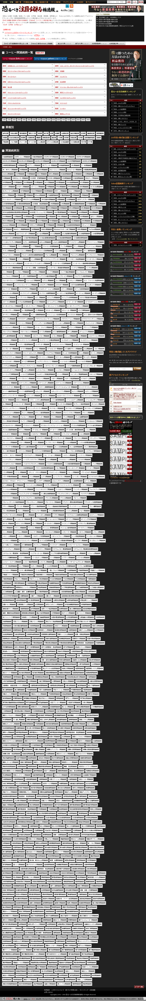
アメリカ (123, 362)
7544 (56, 103)
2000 (14, 120)
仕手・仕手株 (40, 39)
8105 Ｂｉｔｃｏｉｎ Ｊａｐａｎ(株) (125, 220)
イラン (37, 35)
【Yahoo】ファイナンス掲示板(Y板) (40, 20)
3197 (4, 92)
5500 (48, 120)
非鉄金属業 (116, 336)
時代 (133, 362)
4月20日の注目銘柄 (105, 24)
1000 (4, 120)
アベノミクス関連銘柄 (118, 294)
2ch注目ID (80, 2)
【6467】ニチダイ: (35, 999)
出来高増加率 (99, 43)
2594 (4, 76)
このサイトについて (57, 990)
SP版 (11, 2)
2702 (4, 82)
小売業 (115, 315)
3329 (56, 92)
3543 (56, 98)
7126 (4, 103)
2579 (56, 66)
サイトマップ (84, 990)
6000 (53, 120)
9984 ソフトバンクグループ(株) (124, 216)
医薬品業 (116, 340)
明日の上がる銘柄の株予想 (122, 409)
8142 (56, 108)
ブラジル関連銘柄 (118, 286)
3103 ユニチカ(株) (120, 103)
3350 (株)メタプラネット (122, 210)
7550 (4, 108)
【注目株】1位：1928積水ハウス (109, 17)
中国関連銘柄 (117, 290)
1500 (9, 120)
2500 (19, 120)
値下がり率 (81, 43)
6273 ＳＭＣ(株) (119, 164)
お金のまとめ (118, 406)
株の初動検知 (118, 411)
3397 (4, 98)
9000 (83, 120)
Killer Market (117, 402)
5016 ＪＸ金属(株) (120, 109)
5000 (43, 120)
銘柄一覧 (18, 2)
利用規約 (47, 990)
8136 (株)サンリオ (120, 207)
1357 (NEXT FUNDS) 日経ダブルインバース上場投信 (125, 158)
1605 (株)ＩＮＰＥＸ (121, 118)
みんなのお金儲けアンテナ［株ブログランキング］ (125, 389)
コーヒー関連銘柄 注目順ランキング (17, 58)
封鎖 (120, 362)
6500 (58, 120)
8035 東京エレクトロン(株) (123, 177)
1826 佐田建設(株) (120, 170)
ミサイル (136, 362)
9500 (88, 120)
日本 (127, 362)
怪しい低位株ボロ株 (41, 2)
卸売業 (115, 343)
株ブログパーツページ (132, 481)
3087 (56, 87)
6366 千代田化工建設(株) (122, 115)
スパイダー (130, 362)
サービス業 (116, 312)
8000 (73, 120)
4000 (34, 120)
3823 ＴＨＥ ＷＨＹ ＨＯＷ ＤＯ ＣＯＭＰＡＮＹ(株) (125, 122)
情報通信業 (116, 304)
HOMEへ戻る (7, 47)
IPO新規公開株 (28, 2)
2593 (56, 71)
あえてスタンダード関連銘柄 (118, 265)
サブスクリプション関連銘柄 (118, 269)
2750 (56, 82)
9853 (56, 114)
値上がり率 (64, 43)
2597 (56, 76)
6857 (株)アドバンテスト (122, 173)
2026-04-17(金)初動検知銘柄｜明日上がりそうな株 (115, 26)
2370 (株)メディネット (121, 131)
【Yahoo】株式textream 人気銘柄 (41, 43)
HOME (5, 2)
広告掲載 (92, 990)
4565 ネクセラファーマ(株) (123, 245)
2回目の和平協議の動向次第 (108, 19)
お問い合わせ (48, 992)
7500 (68, 120)
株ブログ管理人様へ (71, 990)
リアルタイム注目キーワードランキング (19, 33)
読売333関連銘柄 (117, 282)
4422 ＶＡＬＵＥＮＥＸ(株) (123, 127)
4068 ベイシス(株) (120, 112)
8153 (4, 114)
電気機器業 (116, 308)
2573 (4, 66)
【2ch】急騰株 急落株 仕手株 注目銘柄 (14, 20)
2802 (4, 87)
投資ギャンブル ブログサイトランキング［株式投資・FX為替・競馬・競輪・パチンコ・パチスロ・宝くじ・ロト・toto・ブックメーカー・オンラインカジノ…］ (125, 396)
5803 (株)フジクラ (120, 124)
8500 (78, 120)
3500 (29, 120)
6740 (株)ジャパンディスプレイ (124, 106)
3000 (24, 120)
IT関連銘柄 (116, 258)
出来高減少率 (116, 43)
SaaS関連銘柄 (117, 262)
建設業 (115, 319)
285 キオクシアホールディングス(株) (125, 149)
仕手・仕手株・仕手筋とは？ (13, 25)
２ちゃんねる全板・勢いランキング (126, 239)
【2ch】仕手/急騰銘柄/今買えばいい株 (15, 43)
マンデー (139, 362)
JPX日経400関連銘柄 (117, 254)
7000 (63, 120)
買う (117, 362)
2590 (4, 71)
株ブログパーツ (91, 2)
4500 (38, 120)
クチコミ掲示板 (56, 2)
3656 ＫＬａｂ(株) (120, 213)
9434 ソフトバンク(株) (121, 167)
